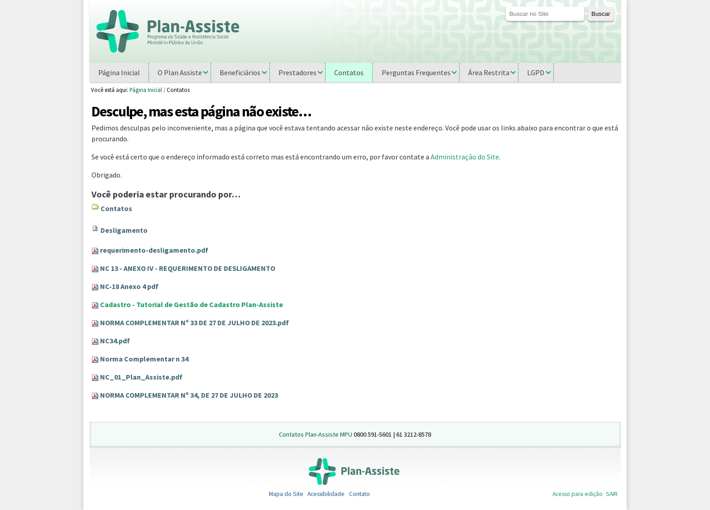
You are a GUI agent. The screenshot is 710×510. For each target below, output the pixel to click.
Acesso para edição (577, 494)
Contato (359, 494)
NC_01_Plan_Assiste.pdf (141, 376)
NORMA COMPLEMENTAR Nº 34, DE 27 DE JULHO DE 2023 (189, 394)
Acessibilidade (326, 494)
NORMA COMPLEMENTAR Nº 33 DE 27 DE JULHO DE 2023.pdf (194, 322)
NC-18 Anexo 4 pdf (129, 286)
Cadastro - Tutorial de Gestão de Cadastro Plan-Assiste (191, 304)
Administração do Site (465, 156)
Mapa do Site (286, 494)
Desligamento (124, 230)
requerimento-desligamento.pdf (154, 250)
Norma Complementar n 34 (144, 358)
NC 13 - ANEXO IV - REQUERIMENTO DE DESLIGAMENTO (187, 268)
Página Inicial (146, 89)
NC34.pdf (115, 340)
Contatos (116, 208)
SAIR (612, 494)
